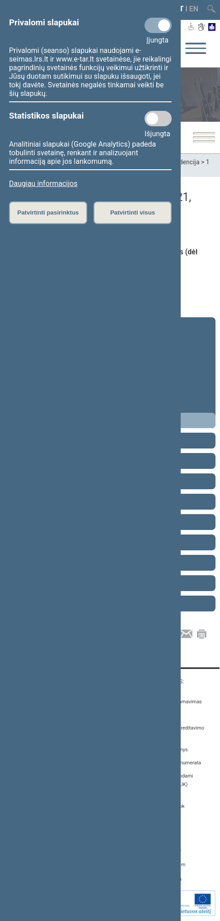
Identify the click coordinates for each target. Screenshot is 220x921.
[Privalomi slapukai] (158, 25)
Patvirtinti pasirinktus (48, 212)
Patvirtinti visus (132, 212)
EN (193, 9)
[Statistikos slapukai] (158, 118)
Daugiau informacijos (43, 183)
